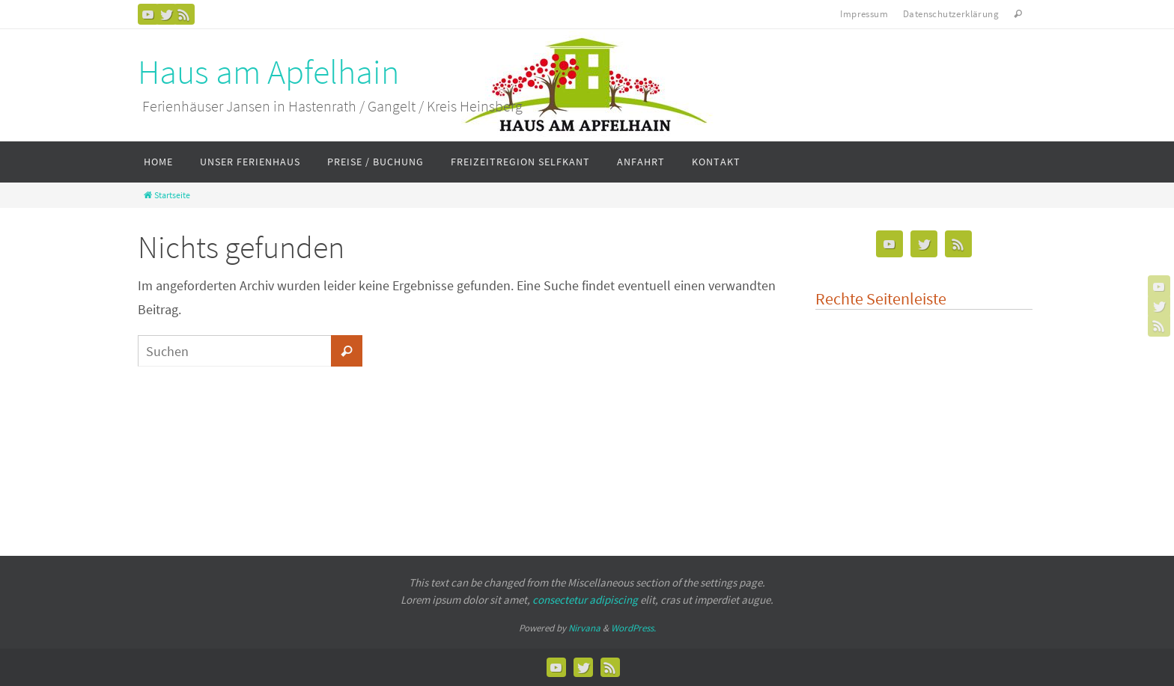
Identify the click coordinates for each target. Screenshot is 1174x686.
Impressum (864, 13)
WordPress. (633, 628)
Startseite (166, 194)
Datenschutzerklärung (951, 13)
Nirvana (584, 628)
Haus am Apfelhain (268, 72)
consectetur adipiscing (585, 599)
